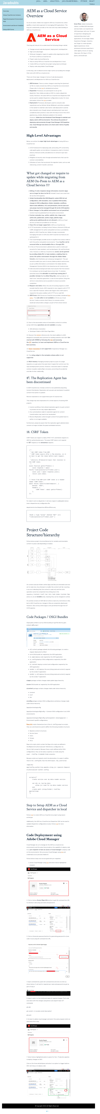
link (42, 88)
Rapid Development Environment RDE (13, 20)
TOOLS (92, 4)
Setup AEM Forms (8, 29)
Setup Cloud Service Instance (12, 15)
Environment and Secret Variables (13, 25)
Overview (6, 11)
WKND (39, 335)
